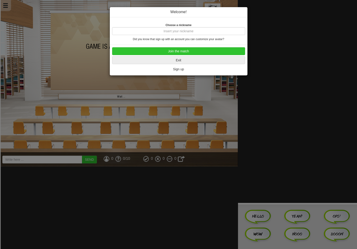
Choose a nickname (178, 25)
